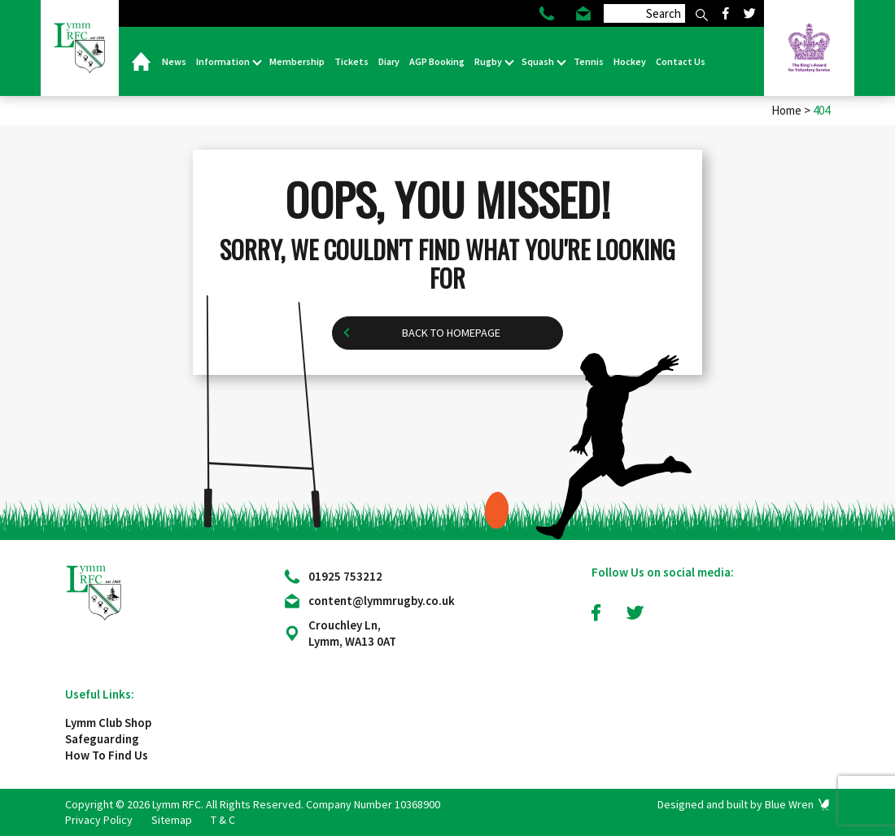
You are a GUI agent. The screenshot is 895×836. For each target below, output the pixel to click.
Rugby (489, 61)
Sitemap (171, 819)
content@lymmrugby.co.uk (381, 600)
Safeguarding (102, 739)
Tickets (351, 61)
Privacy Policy (99, 819)
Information (223, 61)
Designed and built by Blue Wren (735, 804)
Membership (297, 61)
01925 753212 (345, 576)
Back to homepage (451, 333)
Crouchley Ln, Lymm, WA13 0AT (352, 633)
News (174, 61)
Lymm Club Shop (108, 722)
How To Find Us (106, 755)
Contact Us (680, 61)
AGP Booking (437, 61)
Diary (388, 61)
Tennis (589, 61)
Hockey (629, 61)
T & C (223, 819)
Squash (539, 61)
